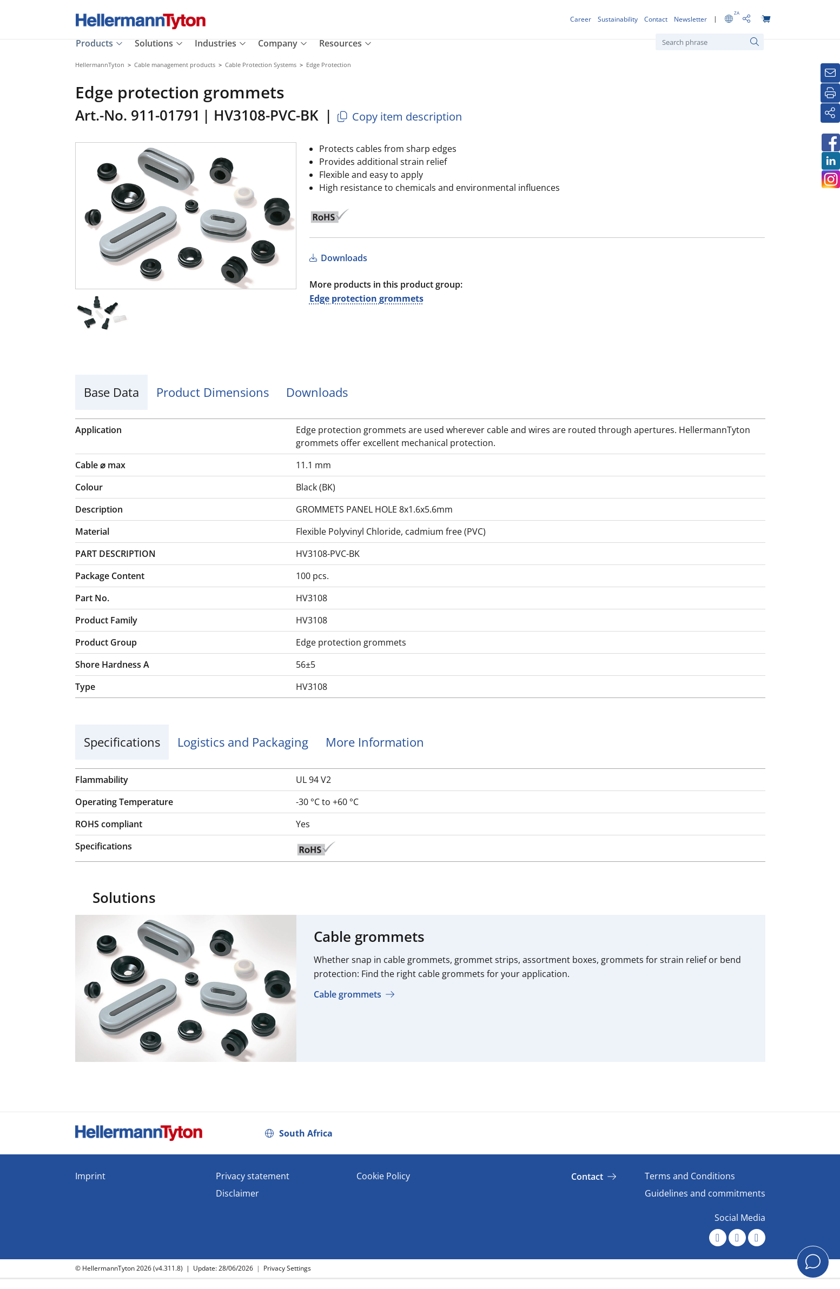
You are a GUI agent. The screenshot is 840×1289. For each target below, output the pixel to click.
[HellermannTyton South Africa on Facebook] (830, 142)
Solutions (154, 43)
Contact (587, 1176)
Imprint (90, 1176)
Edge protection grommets (366, 298)
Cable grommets (347, 994)
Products (94, 43)
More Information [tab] (375, 742)
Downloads (343, 258)
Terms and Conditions (690, 1176)
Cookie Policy (383, 1176)
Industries (215, 43)
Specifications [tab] (122, 742)
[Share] (830, 113)
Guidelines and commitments (705, 1193)
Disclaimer (237, 1193)
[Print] (830, 93)
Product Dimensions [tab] (212, 392)
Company (277, 43)
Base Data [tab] (111, 392)
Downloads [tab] (317, 392)
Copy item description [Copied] (399, 116)
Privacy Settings (287, 1268)
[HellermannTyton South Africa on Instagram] (830, 179)
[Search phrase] (710, 42)
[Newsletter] (830, 73)
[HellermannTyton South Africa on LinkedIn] (830, 161)
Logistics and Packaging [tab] (242, 742)
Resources (340, 43)
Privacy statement (252, 1176)
